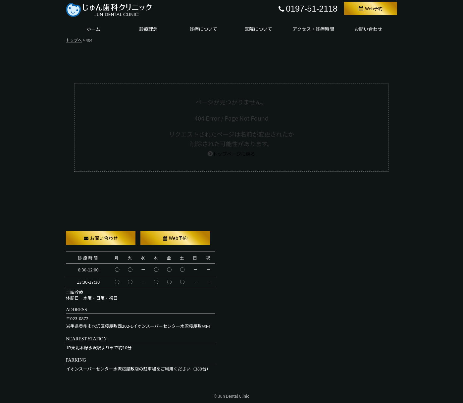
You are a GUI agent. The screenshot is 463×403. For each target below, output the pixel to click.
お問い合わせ (368, 29)
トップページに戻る (234, 153)
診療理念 (148, 29)
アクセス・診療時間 (313, 29)
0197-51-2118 (308, 8)
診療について (203, 29)
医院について (258, 29)
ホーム (93, 29)
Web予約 (371, 8)
